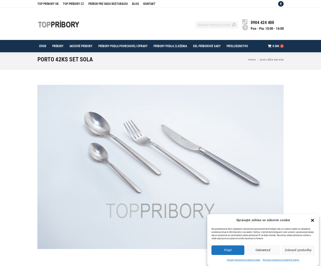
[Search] (217, 24)
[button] (312, 221)
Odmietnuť (263, 251)
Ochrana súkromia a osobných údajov (280, 261)
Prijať (228, 251)
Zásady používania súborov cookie (243, 261)
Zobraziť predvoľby (298, 251)
